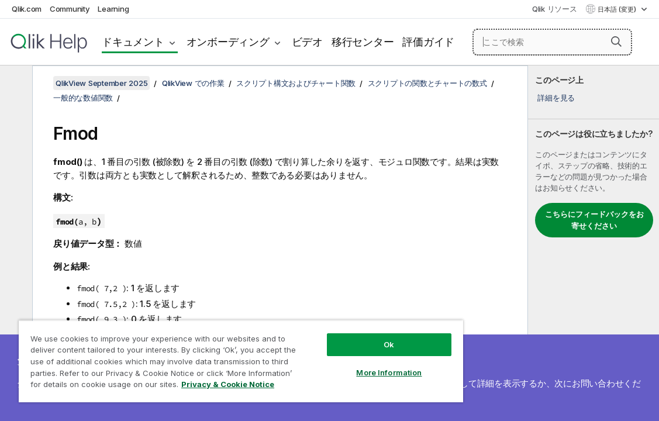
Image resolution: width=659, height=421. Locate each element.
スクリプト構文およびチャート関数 (296, 83)
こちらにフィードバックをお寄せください (594, 219)
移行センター (363, 42)
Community (70, 8)
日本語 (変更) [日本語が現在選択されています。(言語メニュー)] (618, 9)
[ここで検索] (553, 42)
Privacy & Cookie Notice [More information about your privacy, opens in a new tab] (176, 386)
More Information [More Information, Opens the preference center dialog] (336, 363)
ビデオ (307, 42)
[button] (616, 41)
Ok (336, 335)
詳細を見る (556, 97)
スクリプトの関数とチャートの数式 (427, 83)
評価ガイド (428, 42)
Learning (113, 8)
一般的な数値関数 (83, 97)
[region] (210, 356)
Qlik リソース (554, 8)
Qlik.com (27, 8)
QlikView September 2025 (101, 83)
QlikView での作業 (193, 83)
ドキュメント (133, 42)
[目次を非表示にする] (14, 83)
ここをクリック (427, 383)
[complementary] (593, 243)
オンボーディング (228, 42)
